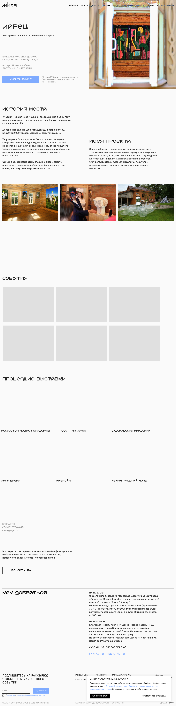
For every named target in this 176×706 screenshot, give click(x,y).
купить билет (21, 79)
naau (167, 703)
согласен (11, 695)
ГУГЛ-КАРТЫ (96, 653)
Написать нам (82, 675)
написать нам (21, 570)
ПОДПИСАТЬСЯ (41, 690)
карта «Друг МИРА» (121, 675)
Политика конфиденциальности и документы (99, 703)
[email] (16, 691)
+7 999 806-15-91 (82, 679)
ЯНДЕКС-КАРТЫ (115, 653)
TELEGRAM (101, 675)
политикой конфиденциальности (31, 695)
